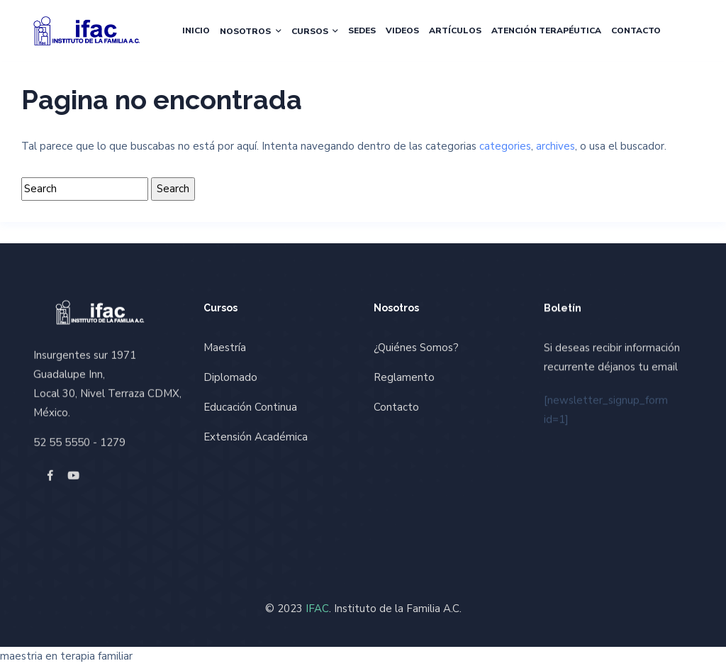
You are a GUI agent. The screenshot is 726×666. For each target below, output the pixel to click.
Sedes (362, 30)
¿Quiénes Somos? (416, 347)
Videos (402, 30)
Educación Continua (250, 407)
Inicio (196, 30)
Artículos (455, 30)
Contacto (636, 30)
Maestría (224, 347)
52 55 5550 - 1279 (79, 442)
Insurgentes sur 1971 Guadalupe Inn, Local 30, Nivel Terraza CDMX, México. (107, 383)
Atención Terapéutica (546, 30)
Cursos (309, 31)
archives (555, 146)
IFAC (317, 608)
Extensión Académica (255, 437)
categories (505, 146)
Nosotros (245, 31)
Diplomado (230, 377)
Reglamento (404, 377)
